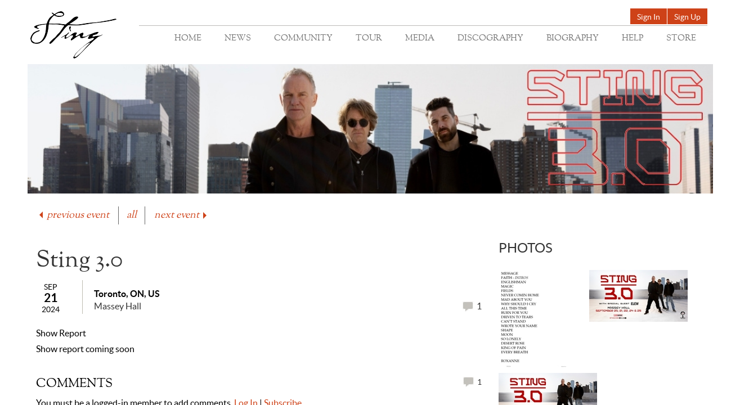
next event (181, 215)
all (132, 215)
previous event (73, 215)
